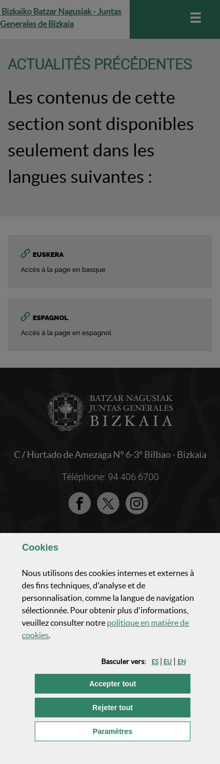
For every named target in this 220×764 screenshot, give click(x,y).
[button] (155, 661)
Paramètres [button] (141, 731)
